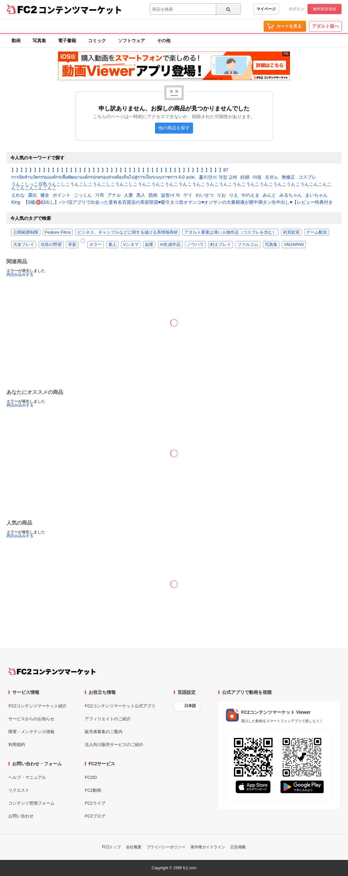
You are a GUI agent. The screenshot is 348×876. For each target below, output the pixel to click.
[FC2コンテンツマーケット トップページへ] (52, 671)
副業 (149, 244)
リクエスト (18, 790)
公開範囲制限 (25, 232)
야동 (257, 177)
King (15, 202)
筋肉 (153, 195)
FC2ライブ (95, 803)
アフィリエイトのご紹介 (108, 718)
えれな (18, 195)
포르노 (271, 177)
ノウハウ (195, 244)
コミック (97, 40)
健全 (44, 195)
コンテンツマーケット (80, 10)
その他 (163, 40)
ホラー (95, 244)
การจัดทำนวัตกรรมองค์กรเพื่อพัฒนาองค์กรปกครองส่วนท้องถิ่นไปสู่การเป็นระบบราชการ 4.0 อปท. (103, 177)
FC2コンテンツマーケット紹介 (37, 706)
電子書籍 (67, 40)
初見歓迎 (291, 232)
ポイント (62, 195)
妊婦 (244, 177)
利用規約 (16, 744)
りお (221, 195)
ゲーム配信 (316, 232)
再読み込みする (20, 274)
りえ (233, 195)
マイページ (266, 9)
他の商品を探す (174, 128)
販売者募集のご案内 (103, 731)
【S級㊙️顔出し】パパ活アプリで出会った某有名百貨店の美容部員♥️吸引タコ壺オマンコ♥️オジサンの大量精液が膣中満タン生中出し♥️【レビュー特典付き (178, 202)
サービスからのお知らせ (31, 718)
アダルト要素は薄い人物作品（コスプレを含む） (230, 232)
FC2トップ (111, 847)
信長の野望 (51, 244)
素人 (112, 244)
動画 (16, 40)
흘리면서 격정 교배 (218, 177)
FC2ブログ (95, 816)
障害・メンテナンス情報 (31, 731)
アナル (114, 195)
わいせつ (205, 195)
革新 (72, 244)
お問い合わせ (21, 816)
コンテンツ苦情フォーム (31, 803)
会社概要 (133, 847)
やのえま (250, 195)
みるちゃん (290, 195)
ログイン (296, 9)
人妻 (128, 195)
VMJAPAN (294, 244)
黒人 (140, 195)
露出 (32, 195)
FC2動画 (93, 790)
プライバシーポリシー (166, 847)
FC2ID (91, 777)
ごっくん (83, 195)
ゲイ (187, 195)
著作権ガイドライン (207, 847)
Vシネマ (131, 244)
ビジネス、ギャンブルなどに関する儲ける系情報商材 (127, 232)
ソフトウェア (131, 40)
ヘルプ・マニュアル (27, 777)
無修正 (288, 177)
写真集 (39, 40)
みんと (269, 195)
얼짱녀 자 (170, 195)
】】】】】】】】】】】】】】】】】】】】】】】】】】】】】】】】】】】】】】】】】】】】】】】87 (119, 170)
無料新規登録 (324, 9)
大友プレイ (23, 244)
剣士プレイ (220, 244)
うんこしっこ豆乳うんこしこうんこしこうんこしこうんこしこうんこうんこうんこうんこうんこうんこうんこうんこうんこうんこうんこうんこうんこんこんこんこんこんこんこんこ (171, 186)
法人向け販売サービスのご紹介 (114, 744)
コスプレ (307, 177)
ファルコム (247, 244)
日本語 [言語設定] (190, 706)
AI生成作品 (170, 244)
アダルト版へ (325, 26)
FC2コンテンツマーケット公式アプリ (120, 706)
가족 (99, 195)
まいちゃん (316, 195)
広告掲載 (238, 847)
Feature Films (58, 232)
